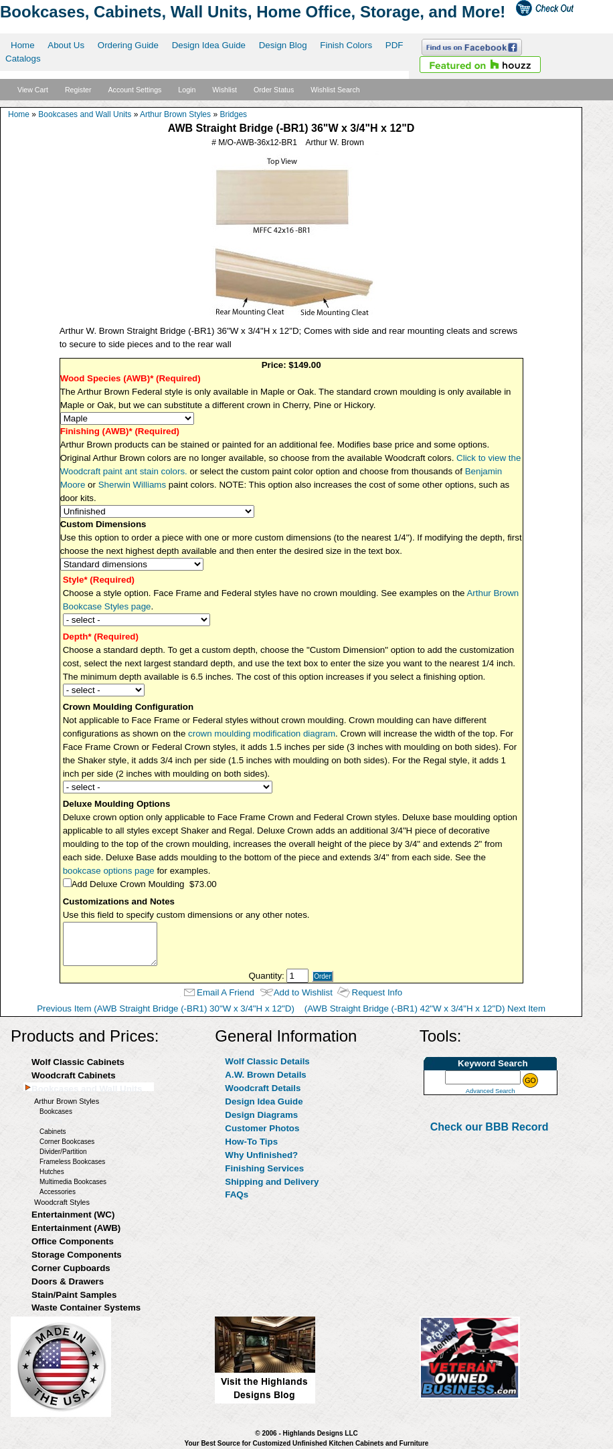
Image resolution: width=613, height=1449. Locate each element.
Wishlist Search (335, 90)
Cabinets (52, 1131)
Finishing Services (264, 1168)
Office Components (72, 1241)
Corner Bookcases (66, 1141)
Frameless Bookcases (72, 1161)
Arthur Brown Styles (175, 114)
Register (78, 90)
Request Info (377, 992)
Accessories (57, 1191)
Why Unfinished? (261, 1155)
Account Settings (134, 90)
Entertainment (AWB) (75, 1228)
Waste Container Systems (86, 1307)
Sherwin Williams (132, 485)
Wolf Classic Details (267, 1061)
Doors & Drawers (67, 1281)
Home (23, 45)
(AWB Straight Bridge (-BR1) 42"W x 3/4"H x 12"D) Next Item (424, 1008)
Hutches (51, 1171)
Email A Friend (225, 992)
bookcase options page (109, 871)
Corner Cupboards (70, 1268)
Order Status (274, 90)
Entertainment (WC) (72, 1215)
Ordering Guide (128, 45)
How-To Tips (251, 1142)
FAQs (236, 1194)
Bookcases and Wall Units (84, 114)
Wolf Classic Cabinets (77, 1062)
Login (186, 90)
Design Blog (283, 45)
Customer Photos (262, 1128)
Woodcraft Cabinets (73, 1075)
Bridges (233, 114)
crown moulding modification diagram (261, 734)
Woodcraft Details (262, 1088)
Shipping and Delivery (272, 1182)
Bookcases (55, 1111)
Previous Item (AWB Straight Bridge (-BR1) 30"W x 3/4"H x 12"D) (165, 1008)
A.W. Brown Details (265, 1075)
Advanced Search (490, 1091)
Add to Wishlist (303, 992)
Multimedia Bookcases (72, 1181)
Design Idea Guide (209, 45)
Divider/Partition (63, 1151)
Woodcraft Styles (62, 1202)
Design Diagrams (261, 1115)
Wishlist (224, 90)
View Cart (32, 90)
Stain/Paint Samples (73, 1295)
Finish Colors (346, 45)
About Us (66, 45)
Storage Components (76, 1255)
